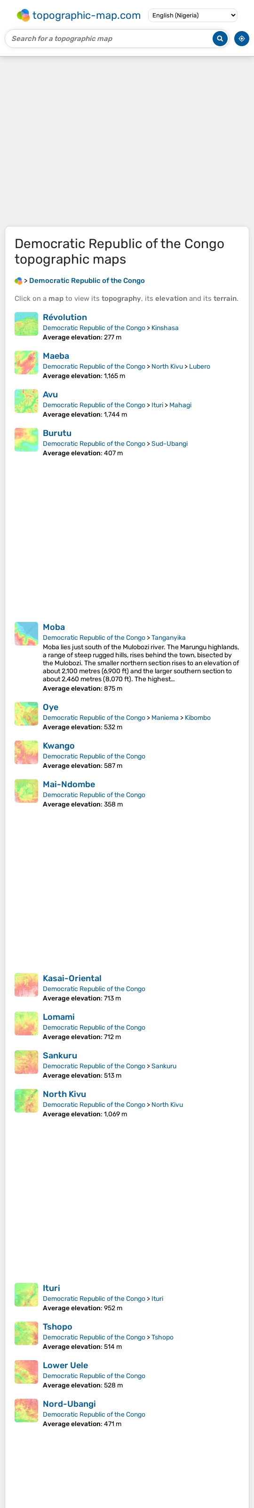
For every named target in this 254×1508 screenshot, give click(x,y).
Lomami (59, 1017)
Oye (50, 707)
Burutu (57, 433)
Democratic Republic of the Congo (94, 328)
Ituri (157, 405)
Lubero (199, 367)
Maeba (56, 356)
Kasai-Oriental (72, 978)
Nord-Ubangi (69, 1404)
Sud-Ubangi (169, 444)
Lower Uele (65, 1365)
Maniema (165, 718)
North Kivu (167, 367)
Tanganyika (168, 638)
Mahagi (180, 405)
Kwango (59, 746)
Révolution (65, 317)
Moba (54, 627)
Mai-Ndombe (69, 784)
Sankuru (60, 1055)
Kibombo (198, 718)
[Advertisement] (127, 141)
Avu (50, 394)
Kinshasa (165, 328)
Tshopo (57, 1327)
